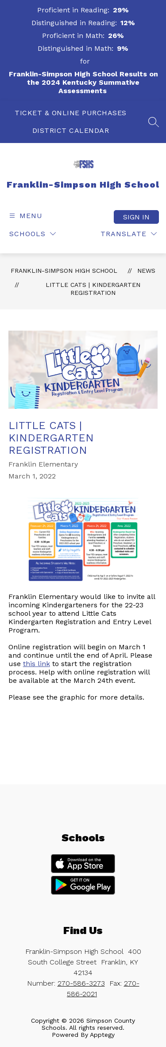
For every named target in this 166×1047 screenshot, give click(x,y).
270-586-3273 (81, 983)
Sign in (136, 217)
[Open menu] (24, 215)
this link (36, 663)
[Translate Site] (128, 233)
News (146, 270)
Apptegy (102, 1034)
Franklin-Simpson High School (64, 270)
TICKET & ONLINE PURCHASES (71, 113)
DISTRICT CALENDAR (70, 130)
